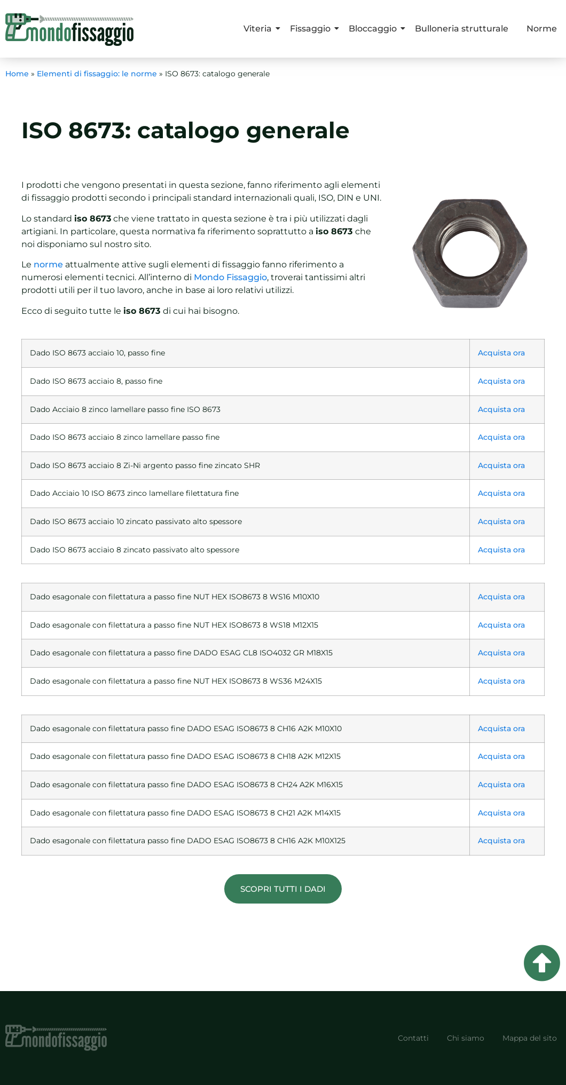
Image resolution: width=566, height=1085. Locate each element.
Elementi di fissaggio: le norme (97, 73)
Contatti (413, 1038)
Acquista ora (501, 353)
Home (17, 73)
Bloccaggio (374, 28)
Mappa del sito (529, 1038)
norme (48, 264)
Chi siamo (465, 1038)
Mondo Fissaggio (230, 277)
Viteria (259, 28)
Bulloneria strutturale (461, 28)
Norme (541, 28)
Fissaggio (312, 28)
